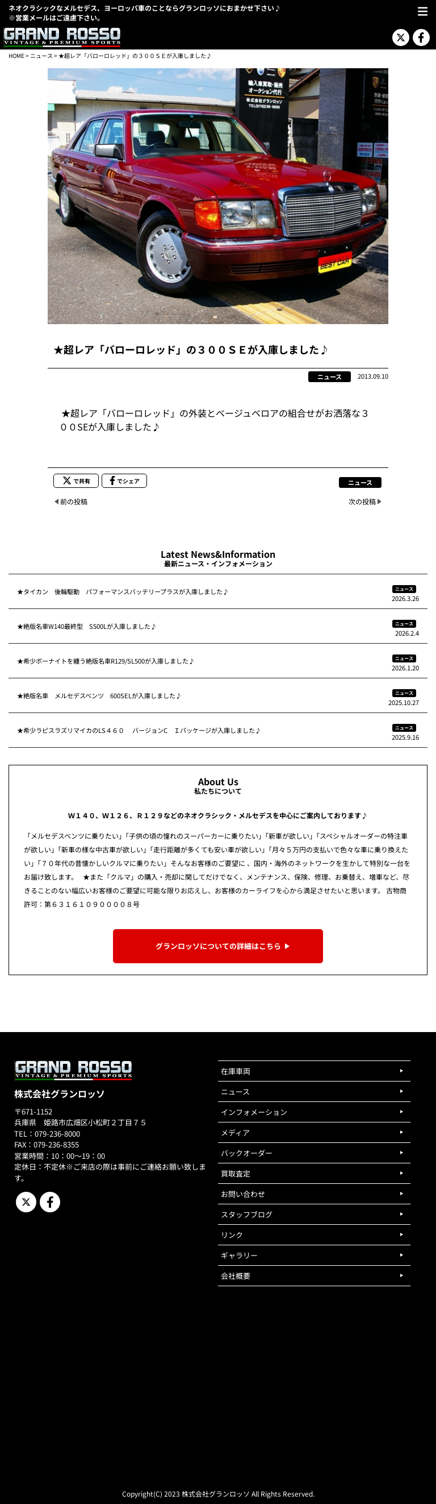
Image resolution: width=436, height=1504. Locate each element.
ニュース (41, 55)
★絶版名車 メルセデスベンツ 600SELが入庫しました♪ (99, 695)
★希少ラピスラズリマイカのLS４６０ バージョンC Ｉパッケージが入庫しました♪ (139, 730)
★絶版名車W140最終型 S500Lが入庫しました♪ (87, 626)
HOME (16, 55)
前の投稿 (73, 501)
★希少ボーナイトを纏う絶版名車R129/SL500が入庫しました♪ (106, 660)
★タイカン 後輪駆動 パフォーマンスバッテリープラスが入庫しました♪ (123, 591)
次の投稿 (362, 501)
